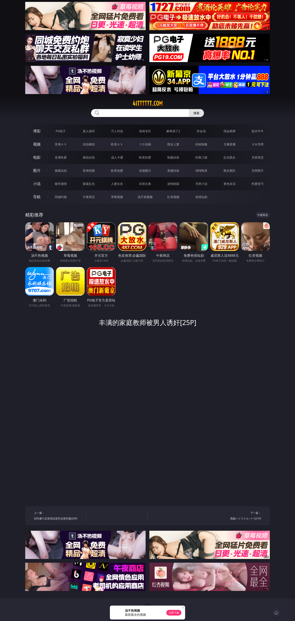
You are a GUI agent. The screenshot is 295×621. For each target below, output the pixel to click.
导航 (37, 196)
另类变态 (258, 157)
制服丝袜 (173, 157)
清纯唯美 (201, 171)
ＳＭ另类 (258, 144)
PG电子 (61, 131)
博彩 (37, 131)
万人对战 (117, 131)
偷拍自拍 (89, 157)
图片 (37, 170)
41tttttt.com (147, 103)
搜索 (196, 113)
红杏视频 (173, 197)
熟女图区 (230, 171)
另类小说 (201, 184)
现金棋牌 (230, 131)
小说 (37, 183)
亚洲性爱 (61, 157)
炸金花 (201, 131)
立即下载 (174, 612)
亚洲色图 (89, 171)
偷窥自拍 (61, 171)
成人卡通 (117, 157)
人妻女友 (117, 184)
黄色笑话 (230, 184)
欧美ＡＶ (117, 144)
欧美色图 (117, 171)
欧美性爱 (145, 157)
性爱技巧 (258, 184)
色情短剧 (201, 197)
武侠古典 (145, 184)
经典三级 (201, 157)
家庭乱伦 (89, 184)
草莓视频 (117, 197)
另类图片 (258, 171)
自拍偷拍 (89, 144)
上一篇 (59, 516)
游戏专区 (145, 131)
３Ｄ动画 (145, 144)
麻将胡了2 (173, 131)
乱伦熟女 (230, 157)
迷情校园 (173, 184)
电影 (37, 157)
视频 (37, 144)
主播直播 (230, 144)
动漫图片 (145, 171)
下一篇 (236, 516)
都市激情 (61, 184)
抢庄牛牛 (258, 131)
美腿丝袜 (173, 171)
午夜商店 (89, 197)
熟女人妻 (173, 144)
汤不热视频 (145, 197)
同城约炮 (61, 197)
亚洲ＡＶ (61, 144)
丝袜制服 (201, 144)
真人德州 (89, 131)
